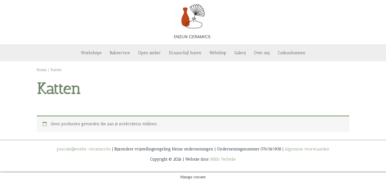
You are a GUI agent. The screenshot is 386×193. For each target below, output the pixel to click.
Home (41, 70)
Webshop (217, 52)
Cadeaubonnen (291, 52)
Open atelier (149, 52)
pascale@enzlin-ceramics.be (84, 149)
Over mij (262, 52)
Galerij (240, 52)
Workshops (91, 52)
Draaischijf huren (185, 52)
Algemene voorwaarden (307, 149)
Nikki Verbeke (223, 159)
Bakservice (120, 52)
